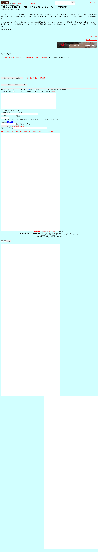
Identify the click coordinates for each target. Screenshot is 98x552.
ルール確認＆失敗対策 (16, 129)
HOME (14, 3)
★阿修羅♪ (33, 3)
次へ (91, 2)
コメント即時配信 (21, 134)
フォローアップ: (6, 54)
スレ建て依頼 (33, 134)
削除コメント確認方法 (46, 134)
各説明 (54, 91)
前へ (95, 2)
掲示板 (19, 3)
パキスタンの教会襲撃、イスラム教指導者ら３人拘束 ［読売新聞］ (26, 57)
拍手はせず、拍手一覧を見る (36, 78)
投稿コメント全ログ (7, 134)
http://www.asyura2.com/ (49, 234)
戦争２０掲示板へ (91, 40)
